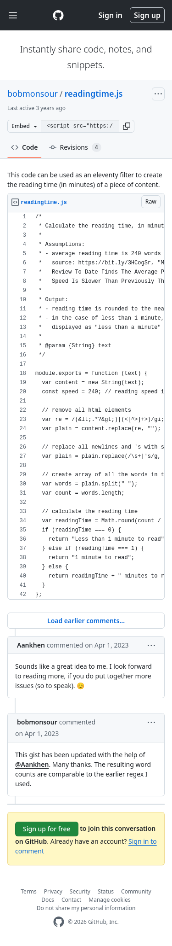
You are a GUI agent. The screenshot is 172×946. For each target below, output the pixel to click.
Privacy (53, 891)
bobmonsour (32, 93)
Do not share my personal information (86, 908)
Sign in (110, 15)
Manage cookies (109, 900)
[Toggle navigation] (12, 15)
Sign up (147, 15)
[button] (126, 126)
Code (24, 147)
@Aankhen (32, 764)
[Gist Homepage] (58, 15)
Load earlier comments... (86, 620)
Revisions (75, 147)
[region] (86, 406)
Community (136, 891)
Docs (47, 900)
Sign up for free (47, 828)
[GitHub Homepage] (58, 922)
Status (106, 891)
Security (80, 891)
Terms (29, 891)
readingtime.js (94, 93)
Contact (71, 900)
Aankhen (31, 645)
